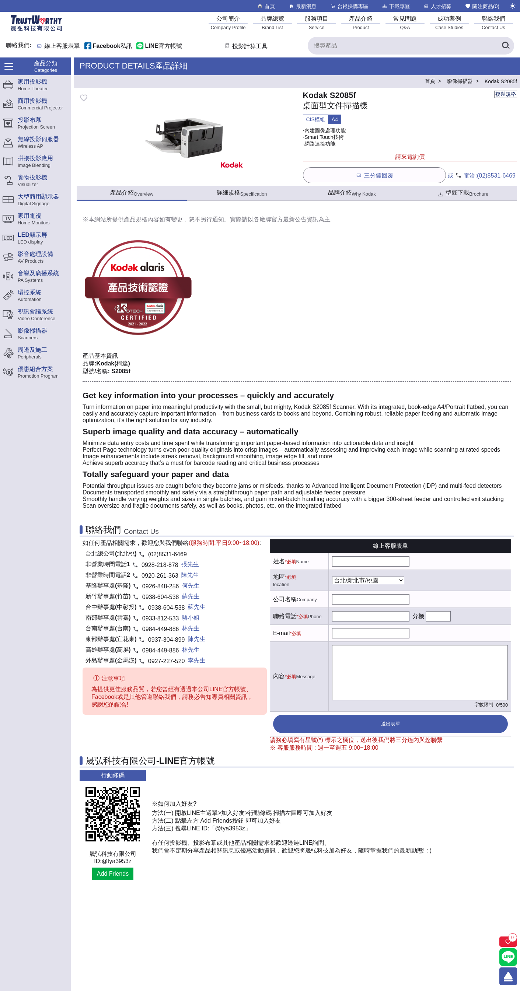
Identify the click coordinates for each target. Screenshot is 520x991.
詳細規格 (242, 193)
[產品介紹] (360, 22)
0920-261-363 (160, 575)
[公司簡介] (228, 22)
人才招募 (437, 6)
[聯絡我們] (493, 22)
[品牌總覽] (272, 22)
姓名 (279, 561)
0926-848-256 (160, 586)
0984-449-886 (160, 629)
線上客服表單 (62, 46)
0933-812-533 (160, 618)
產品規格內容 (141, 219)
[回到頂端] (508, 976)
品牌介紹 (352, 193)
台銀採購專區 (349, 6)
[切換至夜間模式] (512, 5)
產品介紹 (131, 193)
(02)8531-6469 (496, 175)
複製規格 (505, 94)
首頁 (266, 6)
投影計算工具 (246, 46)
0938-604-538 (160, 597)
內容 (279, 676)
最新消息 (302, 6)
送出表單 (390, 723)
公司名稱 (285, 599)
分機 (418, 616)
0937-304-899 (166, 640)
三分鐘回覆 (374, 175)
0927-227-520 (166, 661)
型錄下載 (462, 193)
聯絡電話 (285, 616)
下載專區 (395, 6)
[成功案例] (449, 22)
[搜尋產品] (411, 46)
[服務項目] (316, 22)
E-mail (281, 633)
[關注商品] (508, 941)
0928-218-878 (160, 565)
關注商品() (482, 6)
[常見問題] (405, 22)
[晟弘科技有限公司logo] (36, 30)
